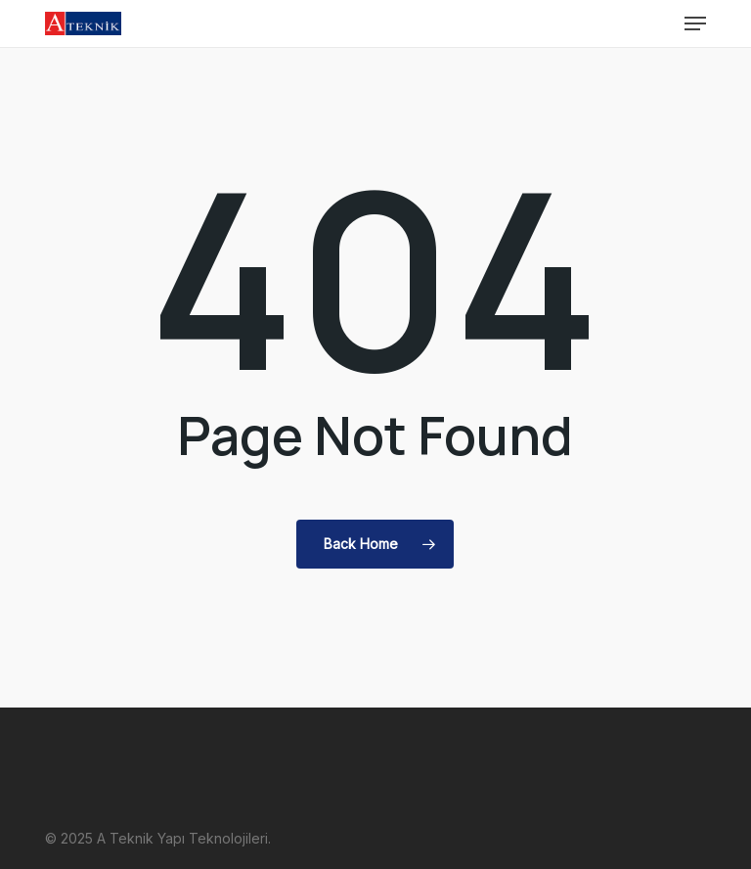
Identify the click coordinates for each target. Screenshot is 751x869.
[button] (695, 23)
